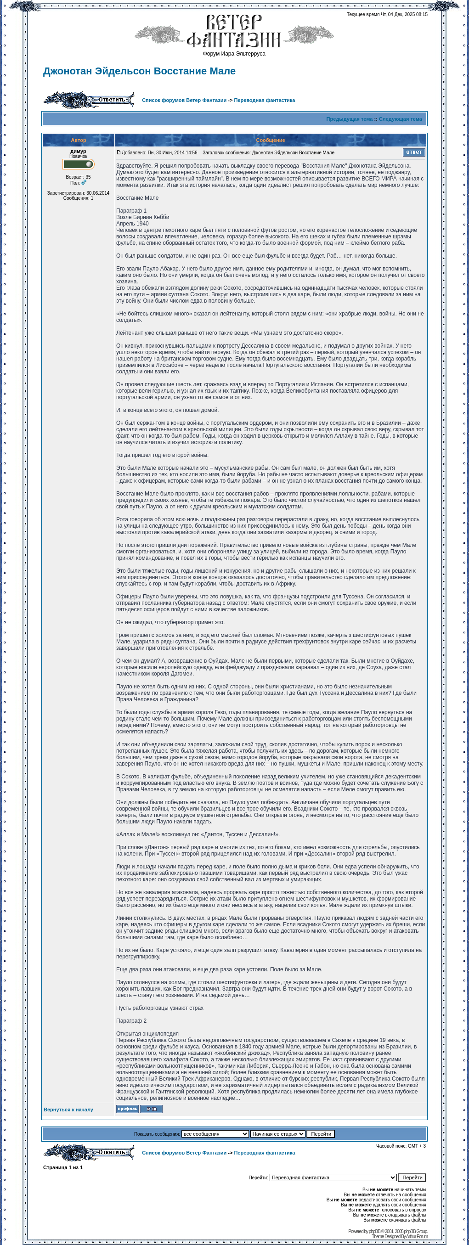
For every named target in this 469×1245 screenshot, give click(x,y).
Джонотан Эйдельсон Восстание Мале (139, 71)
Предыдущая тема (350, 119)
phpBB (374, 1231)
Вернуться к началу (68, 1109)
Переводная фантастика (264, 100)
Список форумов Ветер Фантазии (184, 100)
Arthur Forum (417, 1236)
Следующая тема (400, 119)
